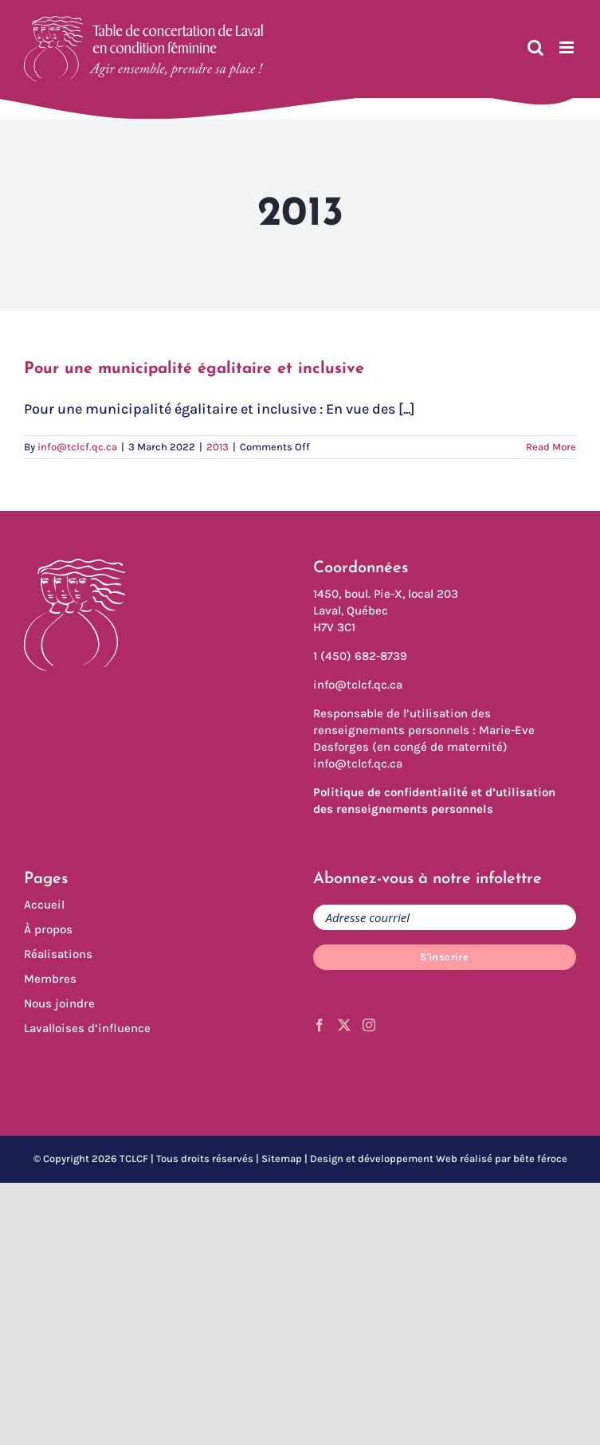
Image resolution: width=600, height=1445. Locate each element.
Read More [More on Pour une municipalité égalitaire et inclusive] (551, 447)
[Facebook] (319, 1025)
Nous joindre (59, 1003)
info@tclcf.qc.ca (77, 447)
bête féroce (540, 1158)
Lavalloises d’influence (87, 1028)
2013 (217, 447)
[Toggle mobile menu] (567, 47)
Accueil (44, 904)
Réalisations (58, 954)
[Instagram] (369, 1025)
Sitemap (281, 1158)
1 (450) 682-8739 (360, 656)
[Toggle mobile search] (535, 47)
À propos (48, 929)
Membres (50, 979)
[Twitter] (344, 1025)
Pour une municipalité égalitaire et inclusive (194, 369)
